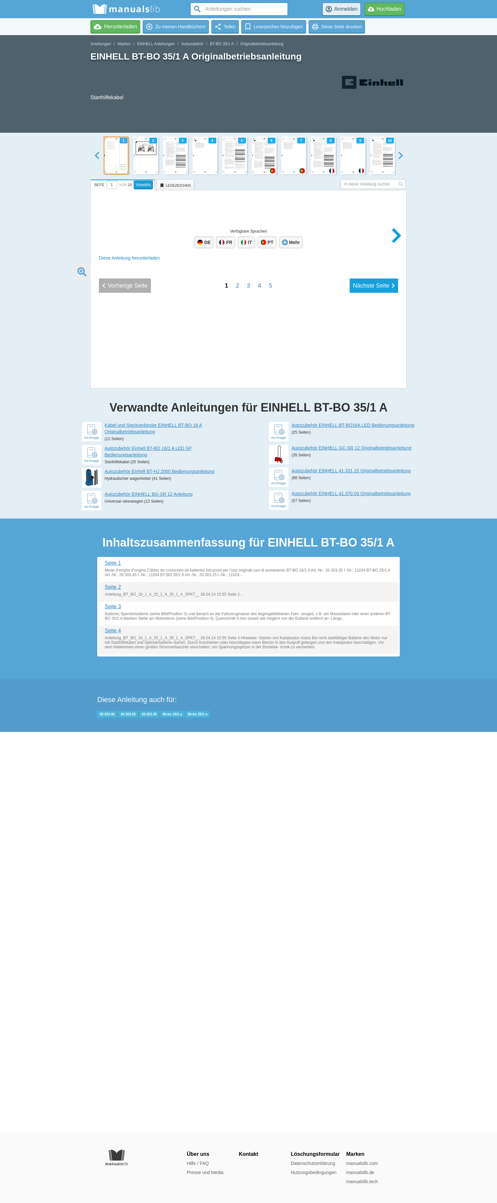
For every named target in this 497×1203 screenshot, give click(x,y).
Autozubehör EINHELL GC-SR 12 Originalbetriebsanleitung (351, 848)
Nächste (374, 747)
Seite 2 (113, 988)
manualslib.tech (362, 1181)
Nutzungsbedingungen (313, 1172)
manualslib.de (360, 1172)
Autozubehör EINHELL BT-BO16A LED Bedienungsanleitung (353, 826)
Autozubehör (192, 44)
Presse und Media (205, 1172)
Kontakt (248, 1154)
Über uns (198, 1154)
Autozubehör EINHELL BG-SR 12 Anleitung (149, 895)
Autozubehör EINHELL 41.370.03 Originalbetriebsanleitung (351, 894)
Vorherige (125, 747)
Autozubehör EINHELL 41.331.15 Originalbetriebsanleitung (351, 871)
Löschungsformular (315, 1154)
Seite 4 (113, 1031)
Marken (123, 44)
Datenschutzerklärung (313, 1163)
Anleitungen (100, 44)
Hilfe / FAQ (198, 1163)
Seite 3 (113, 1007)
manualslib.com (362, 1163)
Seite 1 (113, 963)
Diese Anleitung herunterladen (129, 258)
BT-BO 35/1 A (222, 44)
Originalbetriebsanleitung (262, 44)
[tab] (123, 183)
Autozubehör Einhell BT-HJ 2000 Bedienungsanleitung (160, 872)
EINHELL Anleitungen (156, 44)
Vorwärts (143, 184)
